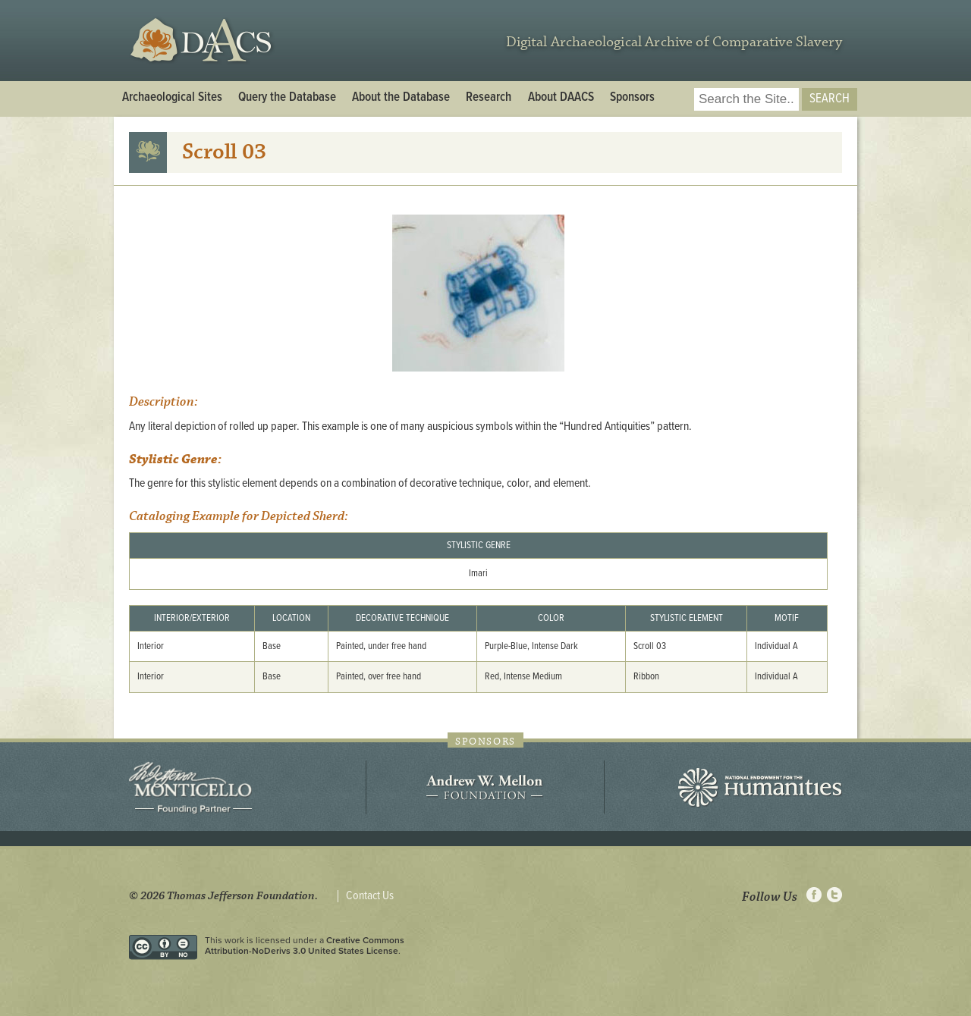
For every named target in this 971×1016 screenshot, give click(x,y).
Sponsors (632, 97)
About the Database (401, 97)
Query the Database (287, 97)
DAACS (203, 40)
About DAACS (561, 97)
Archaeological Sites (172, 97)
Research (488, 97)
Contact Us (370, 896)
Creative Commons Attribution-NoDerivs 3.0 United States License (304, 945)
